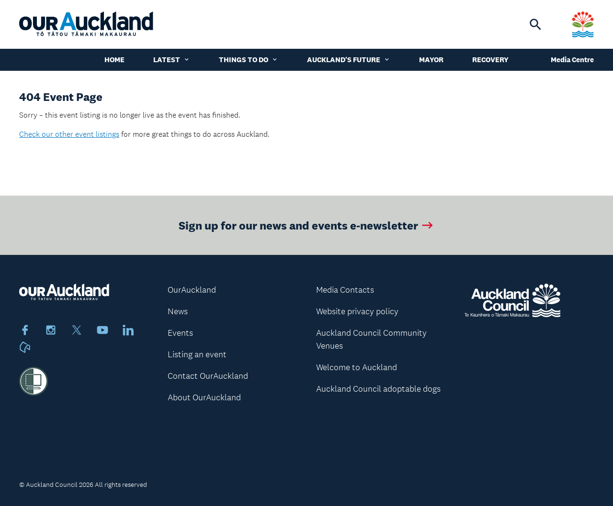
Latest (171, 59)
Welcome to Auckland (356, 367)
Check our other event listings (69, 134)
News (178, 311)
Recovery (490, 59)
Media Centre (572, 59)
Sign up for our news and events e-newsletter (307, 225)
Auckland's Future (348, 59)
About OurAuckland (204, 397)
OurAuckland (192, 290)
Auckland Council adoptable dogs (378, 389)
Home (114, 59)
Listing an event (197, 354)
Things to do (248, 59)
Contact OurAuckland (208, 376)
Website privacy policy (357, 311)
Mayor (431, 59)
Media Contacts (345, 290)
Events (180, 333)
